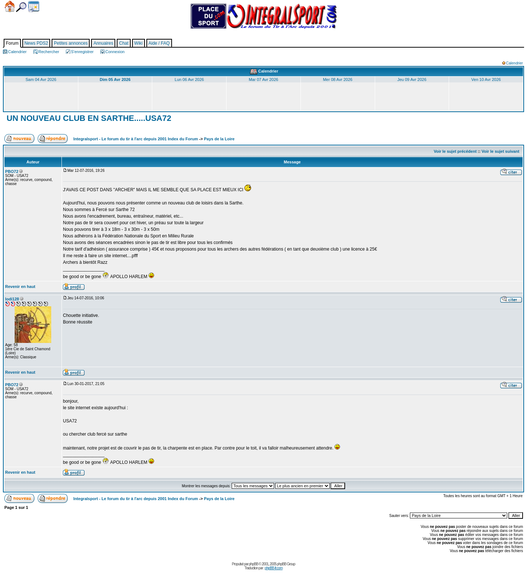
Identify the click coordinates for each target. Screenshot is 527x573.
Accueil (10, 6)
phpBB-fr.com (274, 568)
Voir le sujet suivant (500, 151)
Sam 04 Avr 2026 (41, 79)
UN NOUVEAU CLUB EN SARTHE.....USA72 (87, 118)
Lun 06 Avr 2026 (189, 79)
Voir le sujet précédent (455, 151)
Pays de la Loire (219, 139)
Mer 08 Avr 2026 (337, 79)
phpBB (253, 564)
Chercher (21, 7)
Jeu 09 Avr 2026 (411, 79)
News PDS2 (36, 43)
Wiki (138, 43)
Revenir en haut (20, 286)
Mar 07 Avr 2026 (264, 79)
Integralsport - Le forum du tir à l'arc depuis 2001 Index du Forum (135, 139)
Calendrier (33, 6)
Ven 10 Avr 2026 (486, 79)
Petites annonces (70, 43)
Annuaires (103, 43)
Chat (123, 43)
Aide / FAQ (159, 43)
